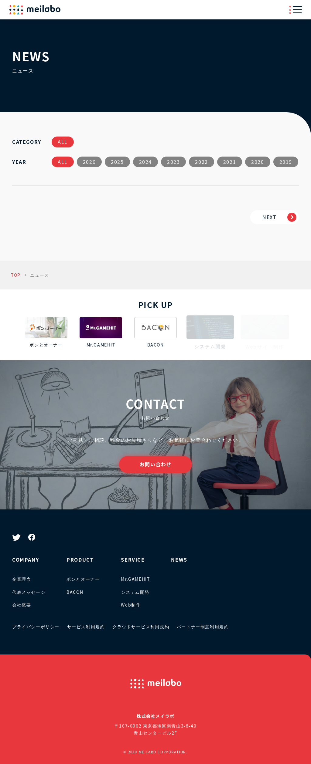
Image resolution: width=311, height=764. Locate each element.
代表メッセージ (28, 592)
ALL (63, 141)
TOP (16, 275)
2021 (229, 161)
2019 (285, 161)
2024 (145, 161)
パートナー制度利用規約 (203, 627)
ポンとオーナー (83, 579)
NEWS (179, 559)
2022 (201, 161)
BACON (75, 592)
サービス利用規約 (86, 627)
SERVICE (133, 559)
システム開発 (135, 592)
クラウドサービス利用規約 (140, 627)
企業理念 (21, 579)
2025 (117, 161)
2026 (89, 161)
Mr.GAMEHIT (135, 579)
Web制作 (131, 605)
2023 (173, 161)
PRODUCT (80, 559)
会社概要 (21, 605)
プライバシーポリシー (36, 627)
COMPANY (25, 559)
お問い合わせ (155, 464)
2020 (257, 161)
